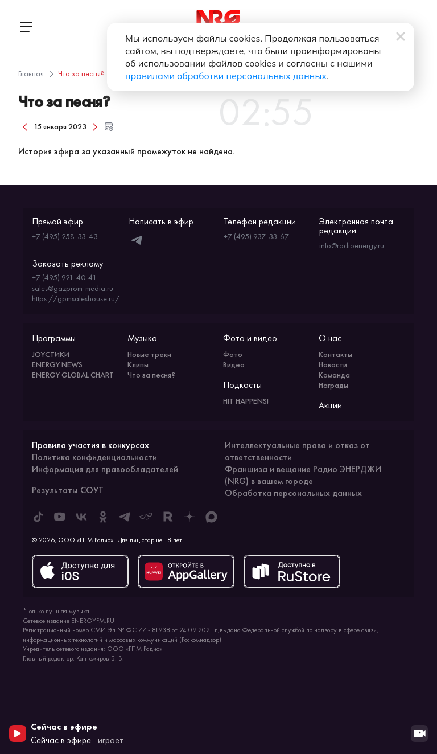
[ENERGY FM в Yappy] (146, 516)
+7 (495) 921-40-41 (64, 277)
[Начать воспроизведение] (17, 733)
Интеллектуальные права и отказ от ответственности (297, 451)
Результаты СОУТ (68, 490)
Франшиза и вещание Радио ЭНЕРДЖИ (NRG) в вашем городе (303, 475)
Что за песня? (151, 375)
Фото (232, 354)
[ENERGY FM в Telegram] (124, 516)
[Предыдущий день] (25, 126)
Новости (333, 364)
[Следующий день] (95, 126)
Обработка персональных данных (293, 493)
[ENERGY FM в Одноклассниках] (103, 516)
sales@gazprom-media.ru (72, 288)
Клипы (138, 364)
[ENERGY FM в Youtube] (59, 516)
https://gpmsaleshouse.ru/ (75, 298)
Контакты (335, 354)
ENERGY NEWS (57, 364)
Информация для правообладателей (105, 469)
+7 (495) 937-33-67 (256, 236)
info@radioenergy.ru (351, 245)
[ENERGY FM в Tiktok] (38, 516)
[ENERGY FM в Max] (211, 516)
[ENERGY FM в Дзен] (189, 516)
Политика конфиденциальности (94, 457)
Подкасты (242, 385)
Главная (31, 73)
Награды (333, 385)
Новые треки (149, 354)
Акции (330, 405)
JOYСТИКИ (50, 354)
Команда (334, 375)
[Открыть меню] (25, 27)
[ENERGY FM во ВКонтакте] (81, 516)
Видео (234, 364)
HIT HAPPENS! (246, 401)
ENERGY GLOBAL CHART (73, 375)
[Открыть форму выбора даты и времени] (109, 126)
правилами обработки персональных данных (226, 75)
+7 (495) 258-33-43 (65, 236)
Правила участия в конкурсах (90, 445)
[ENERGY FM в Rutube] (167, 516)
